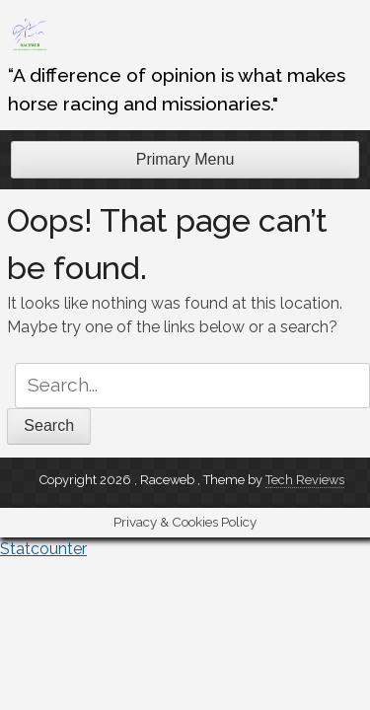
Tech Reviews (304, 479)
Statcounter (43, 548)
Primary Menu (185, 159)
